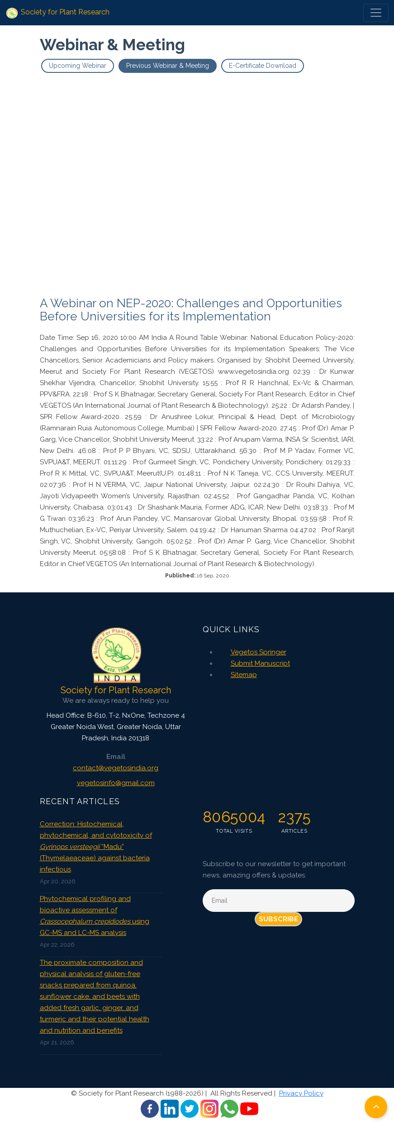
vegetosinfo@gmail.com (116, 783)
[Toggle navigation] (376, 13)
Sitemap (244, 675)
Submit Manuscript (260, 663)
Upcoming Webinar (77, 65)
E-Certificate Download (262, 65)
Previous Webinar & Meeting (167, 65)
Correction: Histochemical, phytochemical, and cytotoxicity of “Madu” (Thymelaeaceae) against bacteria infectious (96, 846)
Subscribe (278, 919)
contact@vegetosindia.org (115, 768)
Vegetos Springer (258, 652)
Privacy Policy (301, 1093)
